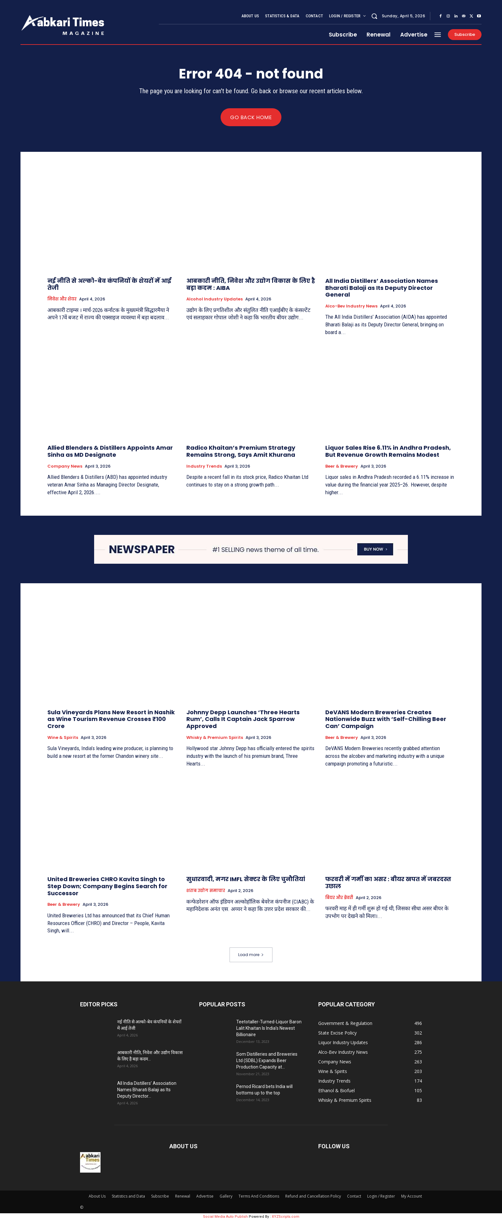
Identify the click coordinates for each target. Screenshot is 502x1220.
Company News (64, 466)
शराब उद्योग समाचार (205, 890)
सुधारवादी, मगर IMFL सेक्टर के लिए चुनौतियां (245, 879)
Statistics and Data (128, 1196)
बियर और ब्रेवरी (339, 897)
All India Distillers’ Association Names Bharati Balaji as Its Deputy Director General (381, 288)
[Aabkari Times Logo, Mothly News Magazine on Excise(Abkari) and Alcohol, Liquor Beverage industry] (85, 24)
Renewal (182, 1196)
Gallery (226, 1196)
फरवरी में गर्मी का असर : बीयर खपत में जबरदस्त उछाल (388, 882)
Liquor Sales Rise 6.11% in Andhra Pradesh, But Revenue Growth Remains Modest (388, 451)
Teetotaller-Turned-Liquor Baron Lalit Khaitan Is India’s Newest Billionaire (269, 1028)
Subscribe (160, 1196)
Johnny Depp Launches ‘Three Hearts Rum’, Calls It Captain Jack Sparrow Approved (243, 719)
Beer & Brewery (341, 466)
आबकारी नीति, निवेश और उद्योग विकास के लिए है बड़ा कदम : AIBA (250, 284)
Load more (251, 954)
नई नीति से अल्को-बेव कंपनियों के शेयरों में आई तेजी (109, 284)
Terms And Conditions (259, 1196)
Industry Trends (204, 466)
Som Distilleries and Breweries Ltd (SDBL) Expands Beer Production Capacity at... (266, 1060)
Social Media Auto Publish (225, 1217)
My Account (411, 1196)
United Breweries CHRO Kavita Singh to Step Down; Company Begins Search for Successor (107, 886)
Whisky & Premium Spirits (214, 737)
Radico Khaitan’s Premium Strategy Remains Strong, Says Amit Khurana (240, 451)
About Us (97, 1196)
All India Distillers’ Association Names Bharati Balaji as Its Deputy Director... (146, 1090)
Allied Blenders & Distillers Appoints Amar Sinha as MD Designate (110, 451)
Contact (354, 1196)
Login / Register (381, 1196)
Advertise (205, 1196)
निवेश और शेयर (62, 299)
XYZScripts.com (285, 1217)
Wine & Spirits (62, 737)
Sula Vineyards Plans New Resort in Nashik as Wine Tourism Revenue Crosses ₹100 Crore (111, 719)
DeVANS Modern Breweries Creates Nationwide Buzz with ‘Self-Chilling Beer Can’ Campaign (385, 719)
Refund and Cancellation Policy (313, 1196)
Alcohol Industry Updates (214, 299)
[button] (374, 16)
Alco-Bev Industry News (351, 306)
